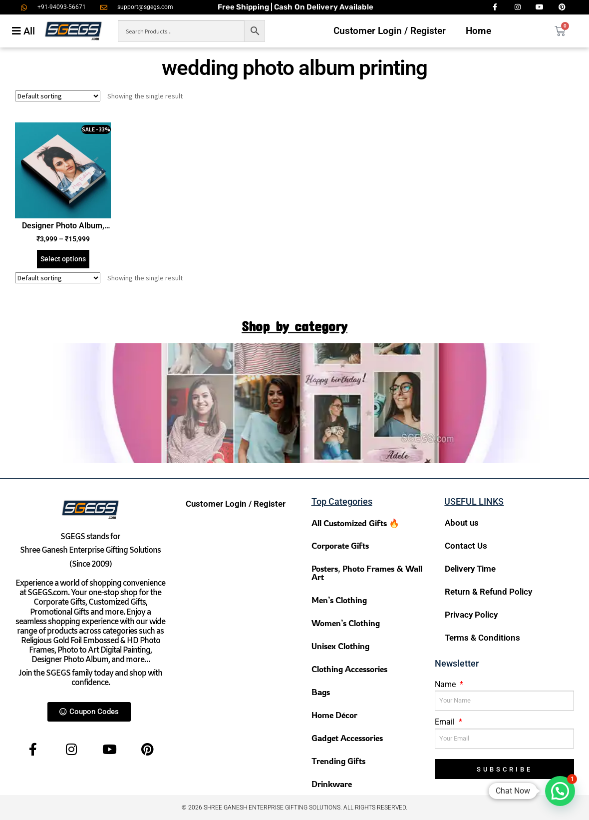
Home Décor (334, 715)
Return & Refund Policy (488, 592)
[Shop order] (57, 95)
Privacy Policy (471, 615)
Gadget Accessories (347, 738)
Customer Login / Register (389, 30)
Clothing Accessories (349, 669)
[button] (560, 791)
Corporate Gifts (340, 545)
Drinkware (331, 784)
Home (478, 30)
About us (462, 523)
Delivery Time (470, 569)
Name (446, 684)
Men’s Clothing (339, 600)
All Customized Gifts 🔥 (355, 523)
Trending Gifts (338, 761)
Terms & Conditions (482, 638)
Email (446, 722)
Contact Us (466, 546)
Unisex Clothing (340, 646)
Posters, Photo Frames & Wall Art (366, 572)
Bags (320, 692)
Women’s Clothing (345, 623)
